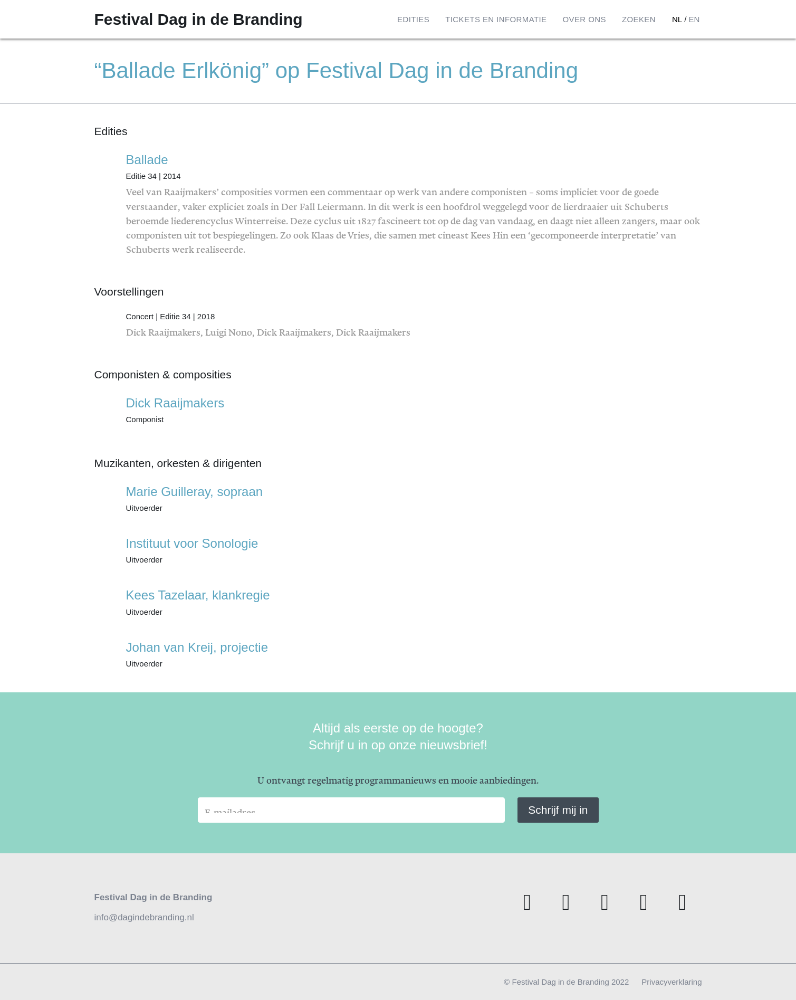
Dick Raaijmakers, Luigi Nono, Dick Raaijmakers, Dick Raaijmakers (414, 321)
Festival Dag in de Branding (198, 19)
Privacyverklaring (671, 981)
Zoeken (639, 19)
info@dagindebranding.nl (144, 917)
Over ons (584, 19)
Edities (413, 19)
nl (677, 19)
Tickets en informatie (495, 19)
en (693, 19)
